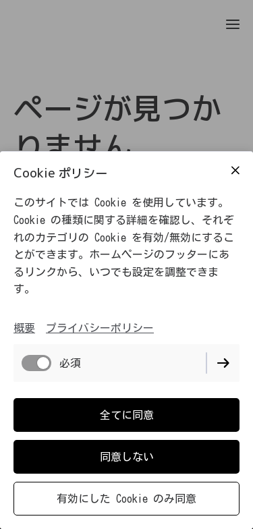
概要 (24, 328)
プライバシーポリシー (100, 328)
